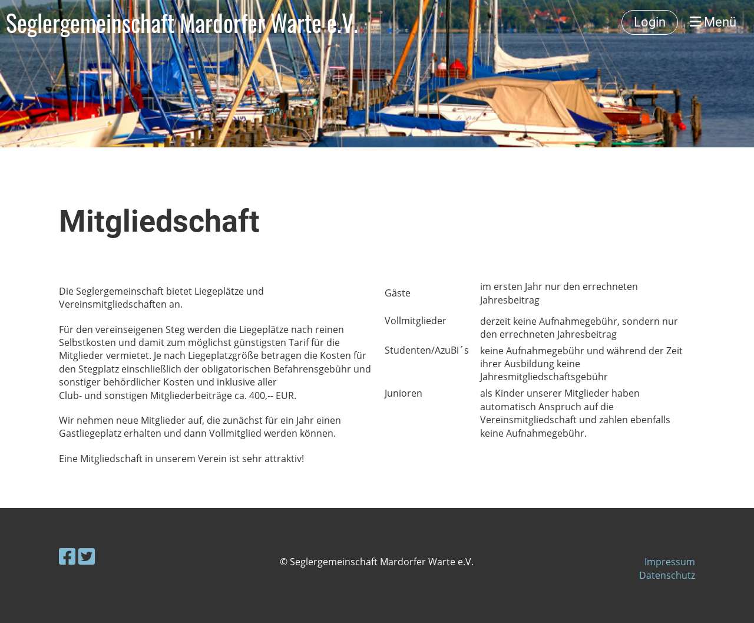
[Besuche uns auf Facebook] (67, 556)
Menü (713, 22)
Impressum (669, 561)
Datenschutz (667, 575)
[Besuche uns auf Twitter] (86, 556)
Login (650, 22)
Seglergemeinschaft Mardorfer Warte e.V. (182, 22)
